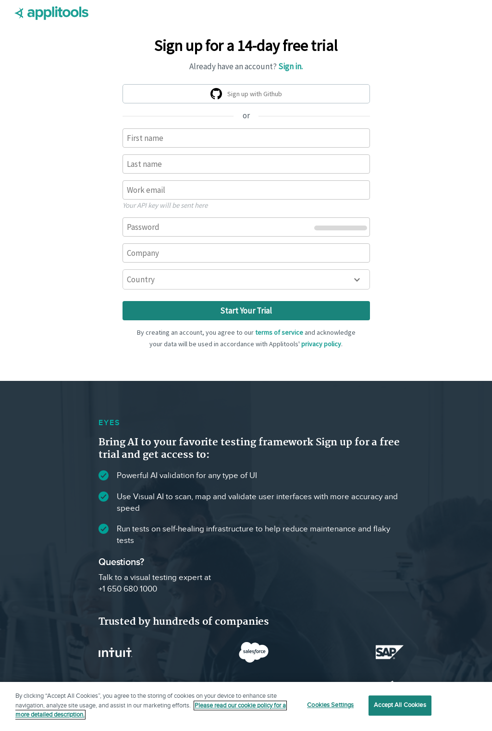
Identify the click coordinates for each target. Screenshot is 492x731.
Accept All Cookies (400, 705)
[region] (246, 706)
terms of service (279, 332)
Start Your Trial (246, 310)
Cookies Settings (330, 705)
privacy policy (321, 344)
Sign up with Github (247, 95)
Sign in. (290, 66)
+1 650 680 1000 (127, 589)
